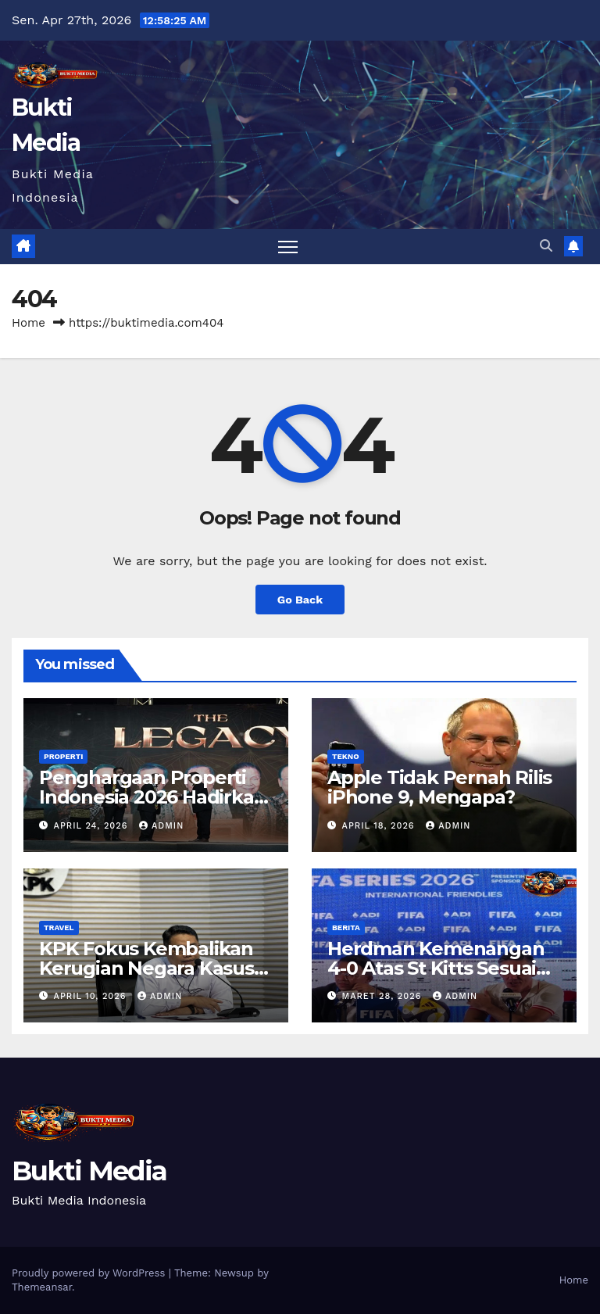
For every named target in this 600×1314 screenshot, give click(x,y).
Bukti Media (89, 1171)
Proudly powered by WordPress (90, 1273)
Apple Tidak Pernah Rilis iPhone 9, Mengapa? (439, 787)
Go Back (300, 599)
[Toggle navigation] (288, 247)
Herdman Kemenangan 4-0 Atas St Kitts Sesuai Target (435, 968)
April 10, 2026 (92, 996)
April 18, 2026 (380, 826)
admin (161, 826)
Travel (59, 927)
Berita (346, 927)
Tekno (345, 756)
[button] (546, 245)
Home (28, 323)
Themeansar (42, 1287)
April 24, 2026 (92, 826)
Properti (63, 756)
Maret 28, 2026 (383, 996)
